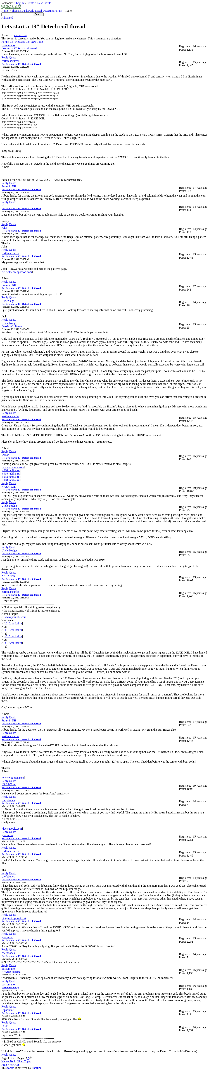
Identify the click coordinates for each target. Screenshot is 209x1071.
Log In (20, 2)
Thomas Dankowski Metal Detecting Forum (36, 10)
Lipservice (8, 1009)
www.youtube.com (13, 467)
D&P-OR (7, 1025)
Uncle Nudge (9, 323)
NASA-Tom (9, 486)
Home (4, 10)
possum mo (20, 35)
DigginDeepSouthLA (14, 918)
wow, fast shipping (11, 971)
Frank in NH (9, 186)
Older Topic (24, 1061)
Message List (22, 41)
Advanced (7, 17)
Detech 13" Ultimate (12, 326)
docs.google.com (12, 828)
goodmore (7, 835)
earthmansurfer (10, 60)
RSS (17, 1064)
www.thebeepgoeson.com (17, 271)
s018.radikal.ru (11, 470)
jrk (3, 205)
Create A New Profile (39, 2)
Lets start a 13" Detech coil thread (19, 48)
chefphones (8, 800)
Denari (6, 454)
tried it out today (10, 987)
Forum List (7, 41)
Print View (7, 1064)
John (4, 227)
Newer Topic (8, 1061)
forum (10, 1067)
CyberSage (8, 300)
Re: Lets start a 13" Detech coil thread (21, 64)
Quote (12, 57)
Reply (4, 57)
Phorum (36, 1067)
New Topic (37, 41)
